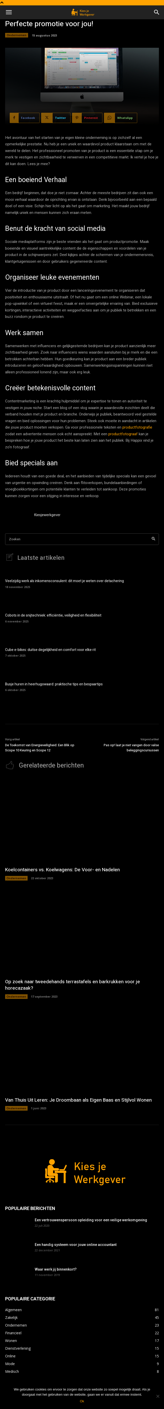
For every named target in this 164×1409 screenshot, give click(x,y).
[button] (9, 12)
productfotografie (137, 427)
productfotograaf (123, 434)
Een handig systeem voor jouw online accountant (75, 1245)
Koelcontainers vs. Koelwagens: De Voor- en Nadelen (62, 869)
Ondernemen (16, 35)
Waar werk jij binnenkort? (56, 1269)
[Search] (153, 539)
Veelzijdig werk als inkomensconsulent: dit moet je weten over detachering (64, 581)
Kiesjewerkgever (47, 515)
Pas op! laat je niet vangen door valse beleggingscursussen (131, 748)
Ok (82, 1401)
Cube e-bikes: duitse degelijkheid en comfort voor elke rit (50, 650)
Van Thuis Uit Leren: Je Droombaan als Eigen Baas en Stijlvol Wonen (78, 1100)
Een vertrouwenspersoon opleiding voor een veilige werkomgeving (91, 1220)
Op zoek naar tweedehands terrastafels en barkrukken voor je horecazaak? (72, 985)
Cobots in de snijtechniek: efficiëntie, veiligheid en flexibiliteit (53, 615)
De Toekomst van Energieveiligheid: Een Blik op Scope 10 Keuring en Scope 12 (39, 748)
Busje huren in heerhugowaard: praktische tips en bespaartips (54, 684)
